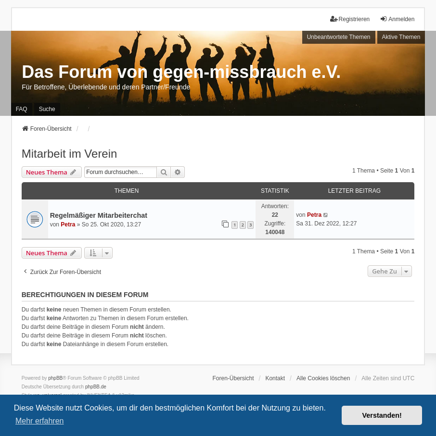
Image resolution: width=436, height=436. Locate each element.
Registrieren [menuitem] (350, 19)
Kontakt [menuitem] (275, 378)
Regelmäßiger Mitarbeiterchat (98, 215)
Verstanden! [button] (382, 415)
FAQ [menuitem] (21, 109)
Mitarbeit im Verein (69, 153)
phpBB (55, 378)
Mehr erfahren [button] (39, 421)
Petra (68, 224)
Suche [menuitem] (47, 109)
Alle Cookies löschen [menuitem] (323, 378)
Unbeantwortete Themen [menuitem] (339, 37)
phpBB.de (95, 386)
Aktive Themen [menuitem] (401, 37)
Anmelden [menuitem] (397, 19)
